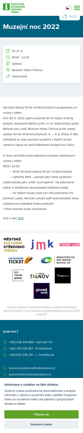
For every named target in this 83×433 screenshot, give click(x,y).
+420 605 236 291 (21, 355)
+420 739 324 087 (21, 348)
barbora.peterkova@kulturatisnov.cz (32, 368)
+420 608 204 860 (21, 342)
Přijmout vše (41, 414)
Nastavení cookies (41, 424)
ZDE (21, 218)
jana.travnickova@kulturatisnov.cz (30, 374)
